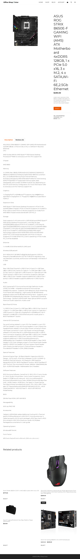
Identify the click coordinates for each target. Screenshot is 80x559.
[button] (75, 2)
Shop (47, 2)
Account (61, 2)
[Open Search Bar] (71, 2)
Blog (53, 2)
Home (41, 2)
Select (57, 108)
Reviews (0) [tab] (20, 140)
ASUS (58, 97)
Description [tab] (9, 140)
